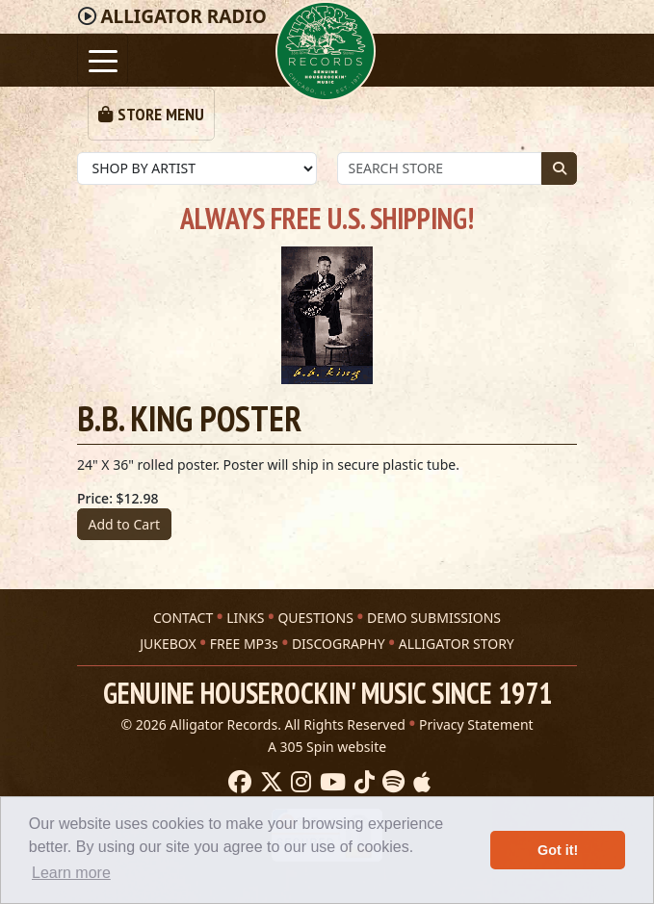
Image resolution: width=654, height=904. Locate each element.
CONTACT (183, 617)
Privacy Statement (476, 724)
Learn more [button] (71, 873)
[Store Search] (439, 168)
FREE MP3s (244, 643)
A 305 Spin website (327, 746)
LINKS (245, 617)
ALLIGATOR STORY (456, 643)
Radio (183, 16)
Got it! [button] (557, 850)
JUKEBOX (168, 643)
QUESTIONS (315, 617)
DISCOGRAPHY (338, 643)
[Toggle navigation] (102, 59)
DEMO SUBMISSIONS (434, 617)
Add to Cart (125, 524)
